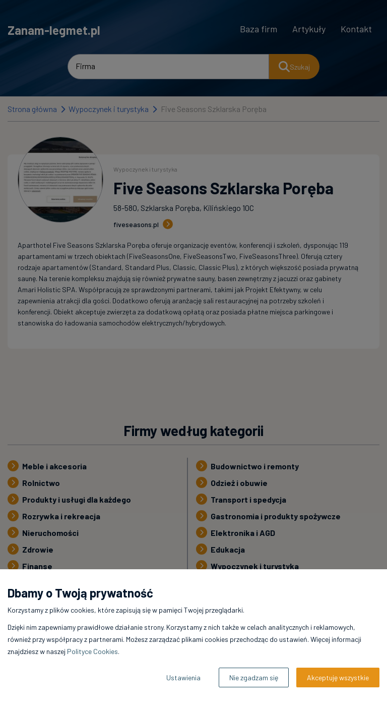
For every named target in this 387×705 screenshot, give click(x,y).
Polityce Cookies (92, 651)
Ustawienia (183, 677)
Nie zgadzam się (253, 677)
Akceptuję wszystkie (338, 677)
